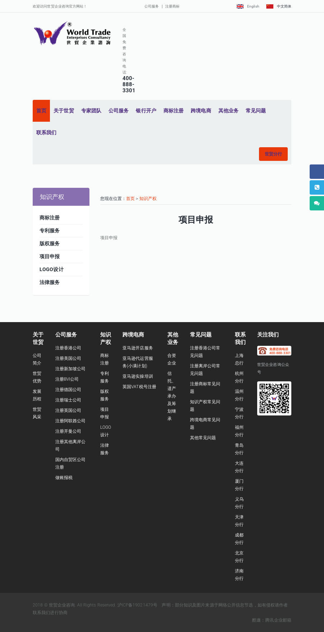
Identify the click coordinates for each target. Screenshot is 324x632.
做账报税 (64, 477)
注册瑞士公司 (68, 400)
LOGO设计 (105, 431)
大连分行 (239, 467)
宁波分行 (239, 413)
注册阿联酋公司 (70, 420)
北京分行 (239, 556)
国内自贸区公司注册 (70, 463)
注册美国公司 (68, 358)
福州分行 (239, 431)
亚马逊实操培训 (137, 376)
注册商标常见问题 (205, 387)
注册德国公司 (68, 389)
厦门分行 (239, 485)
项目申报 (104, 413)
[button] (273, 154)
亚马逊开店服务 (137, 347)
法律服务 (104, 449)
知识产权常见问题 (205, 405)
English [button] (248, 6)
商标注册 (104, 359)
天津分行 (239, 521)
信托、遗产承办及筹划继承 (171, 396)
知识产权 (148, 198)
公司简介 (37, 359)
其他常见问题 (203, 437)
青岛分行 (239, 449)
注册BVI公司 (67, 379)
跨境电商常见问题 (205, 423)
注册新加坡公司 (70, 368)
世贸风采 (37, 413)
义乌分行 (239, 503)
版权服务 (104, 395)
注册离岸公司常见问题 (205, 369)
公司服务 (151, 6)
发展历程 (37, 395)
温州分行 (239, 395)
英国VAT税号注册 (139, 386)
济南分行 (239, 574)
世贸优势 (37, 377)
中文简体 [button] (278, 6)
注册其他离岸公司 (70, 445)
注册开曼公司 (68, 431)
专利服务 (104, 377)
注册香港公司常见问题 (205, 351)
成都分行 (239, 539)
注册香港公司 (68, 347)
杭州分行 (239, 377)
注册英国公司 (68, 410)
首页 (130, 198)
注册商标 (172, 6)
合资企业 (171, 359)
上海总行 (239, 359)
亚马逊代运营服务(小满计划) (137, 362)
